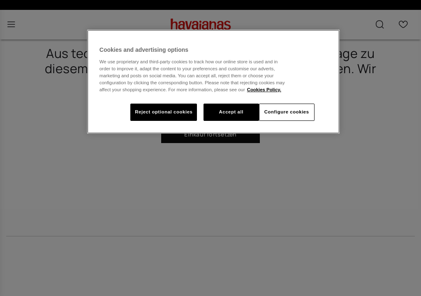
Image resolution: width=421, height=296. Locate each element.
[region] (213, 82)
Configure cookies (286, 111)
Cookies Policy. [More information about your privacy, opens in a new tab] (264, 89)
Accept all (231, 111)
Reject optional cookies (163, 111)
